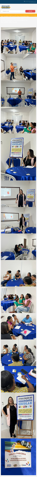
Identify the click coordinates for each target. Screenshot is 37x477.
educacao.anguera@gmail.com (30, 1)
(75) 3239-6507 (33, 2)
